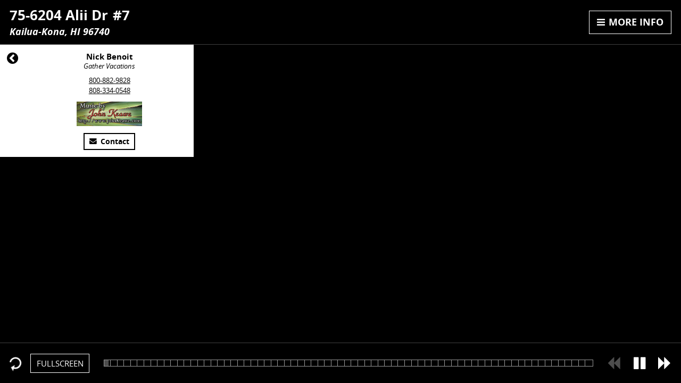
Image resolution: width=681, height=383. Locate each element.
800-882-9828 (109, 80)
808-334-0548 (109, 90)
